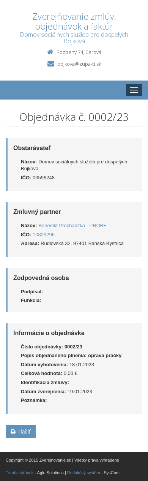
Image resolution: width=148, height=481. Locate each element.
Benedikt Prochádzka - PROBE (72, 225)
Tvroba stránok (19, 472)
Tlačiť (21, 432)
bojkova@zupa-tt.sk (79, 63)
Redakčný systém (83, 472)
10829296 (44, 234)
